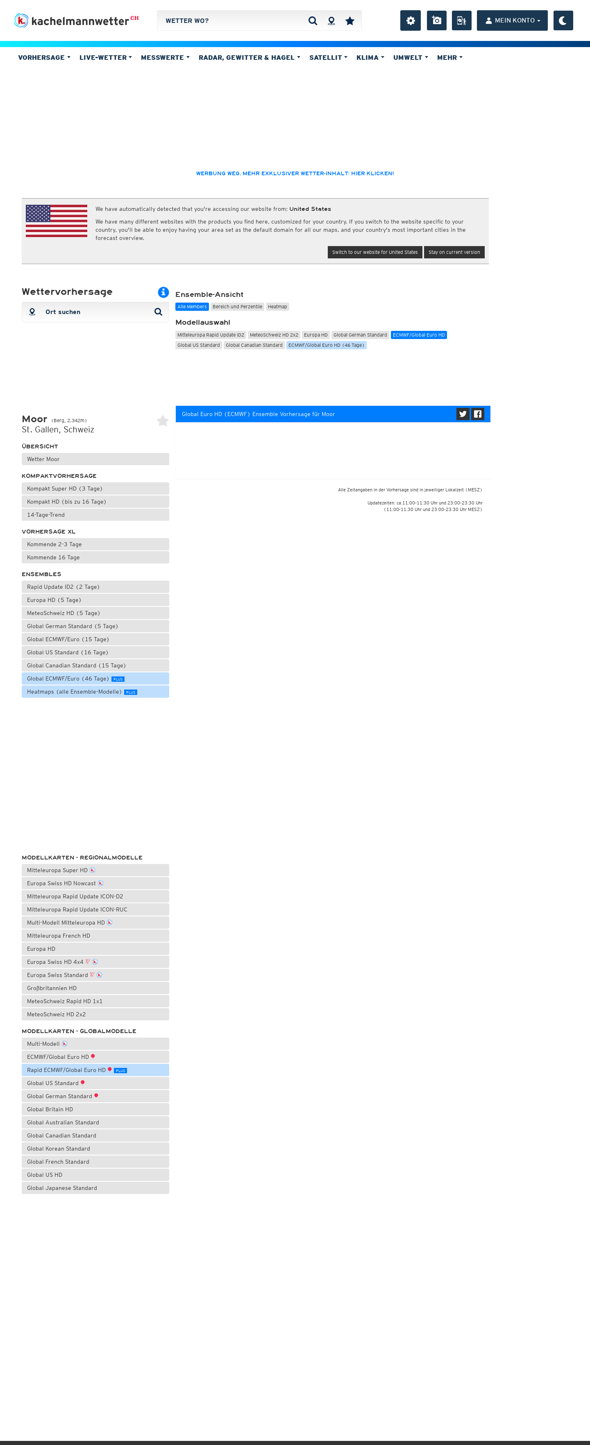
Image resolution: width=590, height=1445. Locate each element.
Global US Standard (56, 1083)
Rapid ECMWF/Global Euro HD (77, 1070)
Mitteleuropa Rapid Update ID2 (210, 335)
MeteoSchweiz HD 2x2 (56, 1014)
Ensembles (41, 574)
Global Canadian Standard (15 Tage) (77, 665)
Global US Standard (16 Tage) (68, 652)
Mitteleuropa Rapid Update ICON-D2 (75, 896)
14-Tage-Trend (46, 514)
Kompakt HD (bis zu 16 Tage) (67, 501)
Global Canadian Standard (61, 1135)
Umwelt (410, 57)
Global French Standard (58, 1161)
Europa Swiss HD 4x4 (62, 961)
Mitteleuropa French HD (58, 935)
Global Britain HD (50, 1109)
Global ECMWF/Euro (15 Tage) (68, 639)
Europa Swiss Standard (64, 974)
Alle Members (192, 306)
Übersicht (40, 446)
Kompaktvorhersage (59, 476)
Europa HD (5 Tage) (54, 600)
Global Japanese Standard (62, 1188)
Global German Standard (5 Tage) (73, 626)
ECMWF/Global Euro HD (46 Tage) (326, 345)
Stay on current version (454, 252)
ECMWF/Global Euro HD (61, 1057)
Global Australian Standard (63, 1122)
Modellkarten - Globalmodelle (79, 1031)
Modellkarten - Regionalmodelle (82, 858)
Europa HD (41, 948)
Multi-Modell (47, 1043)
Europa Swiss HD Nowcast (65, 882)
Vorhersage (44, 57)
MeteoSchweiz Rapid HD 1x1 (65, 1001)
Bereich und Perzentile (237, 306)
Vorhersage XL (49, 532)
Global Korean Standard (58, 1148)
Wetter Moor (43, 459)
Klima (370, 57)
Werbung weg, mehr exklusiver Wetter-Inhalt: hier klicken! (295, 173)
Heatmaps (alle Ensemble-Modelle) (82, 691)
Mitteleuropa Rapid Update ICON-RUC (77, 909)
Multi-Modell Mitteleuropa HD (70, 922)
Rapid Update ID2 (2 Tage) (63, 586)
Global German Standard (63, 1096)
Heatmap (277, 306)
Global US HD (44, 1174)
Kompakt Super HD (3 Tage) (65, 488)
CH (134, 18)
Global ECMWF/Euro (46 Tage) (76, 678)
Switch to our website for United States (375, 252)
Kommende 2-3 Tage (54, 544)
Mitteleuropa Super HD (61, 869)
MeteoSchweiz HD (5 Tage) (64, 613)
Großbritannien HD (52, 988)
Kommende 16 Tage (53, 557)
